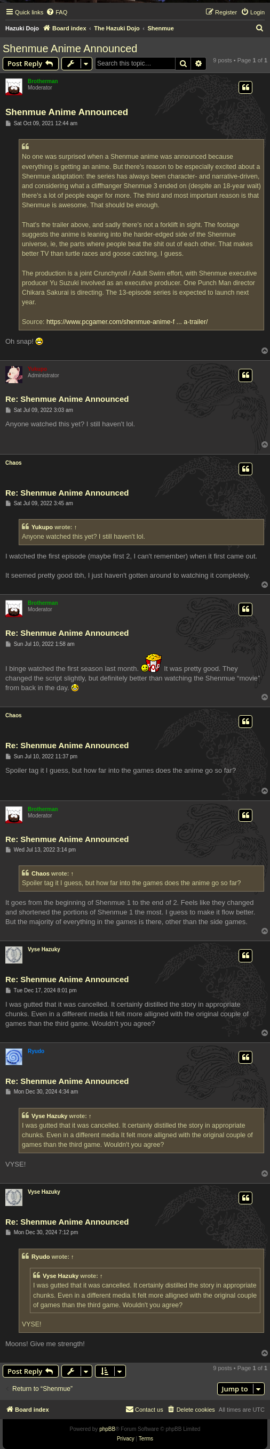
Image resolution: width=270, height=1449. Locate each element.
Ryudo (36, 1051)
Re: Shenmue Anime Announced (67, 398)
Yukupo (37, 369)
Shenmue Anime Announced (70, 48)
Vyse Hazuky (44, 949)
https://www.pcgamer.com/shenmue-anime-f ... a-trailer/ (127, 322)
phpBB (107, 1429)
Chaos (13, 463)
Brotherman (43, 81)
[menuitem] (56, 12)
